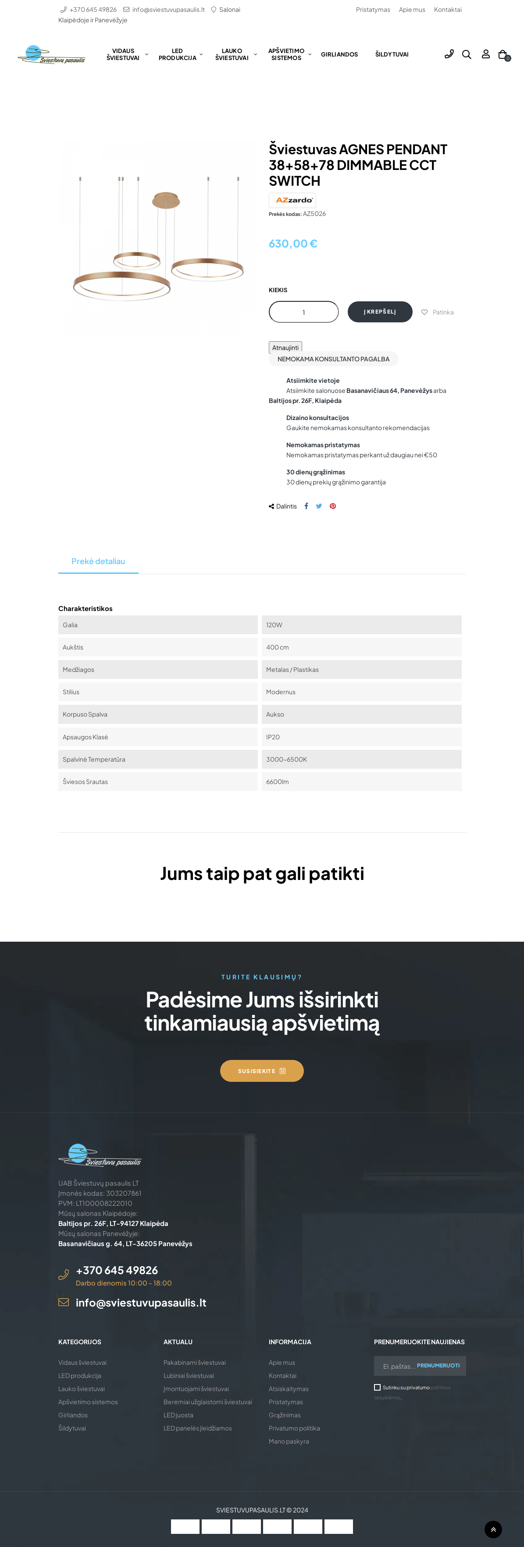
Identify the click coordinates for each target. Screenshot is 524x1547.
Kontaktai (448, 9)
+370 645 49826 (93, 9)
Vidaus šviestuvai (82, 1362)
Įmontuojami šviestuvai (196, 1388)
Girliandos (73, 1415)
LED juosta (178, 1415)
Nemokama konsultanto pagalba (334, 359)
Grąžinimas (285, 1415)
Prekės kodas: (285, 214)
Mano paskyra (289, 1441)
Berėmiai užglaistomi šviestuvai (208, 1402)
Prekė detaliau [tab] (98, 561)
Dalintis (306, 506)
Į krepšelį (380, 311)
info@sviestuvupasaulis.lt (168, 9)
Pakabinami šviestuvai (195, 1362)
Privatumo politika (294, 1428)
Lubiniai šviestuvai (189, 1375)
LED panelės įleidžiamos (198, 1428)
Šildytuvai (72, 1428)
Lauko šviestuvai (81, 1388)
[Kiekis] (304, 312)
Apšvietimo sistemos (88, 1402)
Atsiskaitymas (289, 1388)
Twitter (319, 506)
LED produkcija (79, 1375)
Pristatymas (373, 9)
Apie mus (412, 9)
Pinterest (333, 506)
